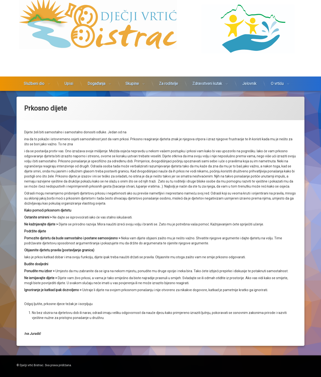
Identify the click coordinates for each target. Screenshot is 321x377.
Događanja (96, 55)
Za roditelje (168, 55)
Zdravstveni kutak (207, 55)
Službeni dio (34, 55)
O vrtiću (277, 55)
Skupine (132, 55)
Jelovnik (249, 55)
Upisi (69, 55)
